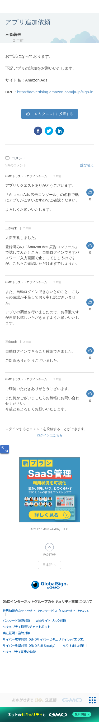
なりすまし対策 (73, 645)
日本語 (49, 565)
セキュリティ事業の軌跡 (19, 651)
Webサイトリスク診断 (51, 620)
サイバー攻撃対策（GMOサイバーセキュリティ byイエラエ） (44, 639)
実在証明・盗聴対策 (16, 632)
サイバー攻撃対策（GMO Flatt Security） (30, 645)
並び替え (87, 165)
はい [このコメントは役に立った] (90, 192)
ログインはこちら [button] (49, 435)
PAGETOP (50, 549)
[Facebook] (38, 131)
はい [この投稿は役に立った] (49, 114)
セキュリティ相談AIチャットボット (26, 626)
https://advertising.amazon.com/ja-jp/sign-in (55, 92)
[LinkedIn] (59, 131)
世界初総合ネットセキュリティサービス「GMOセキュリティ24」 (47, 610)
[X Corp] (49, 131)
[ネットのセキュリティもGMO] (49, 714)
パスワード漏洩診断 (16, 620)
